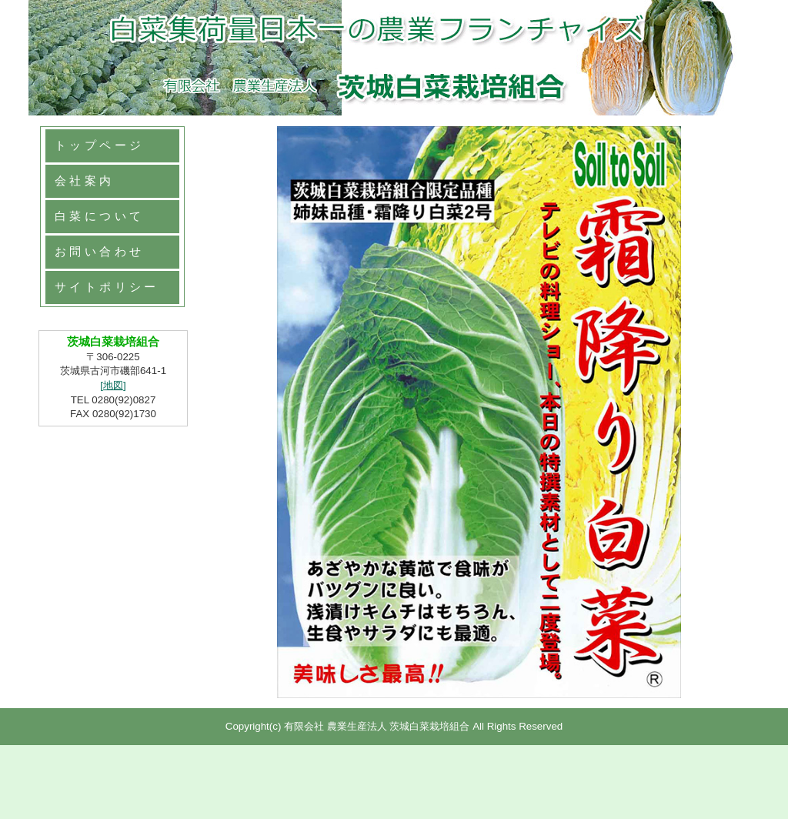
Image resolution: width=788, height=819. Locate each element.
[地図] (112, 385)
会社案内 (85, 181)
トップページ (99, 145)
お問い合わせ (99, 252)
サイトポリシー (107, 287)
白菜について (99, 216)
